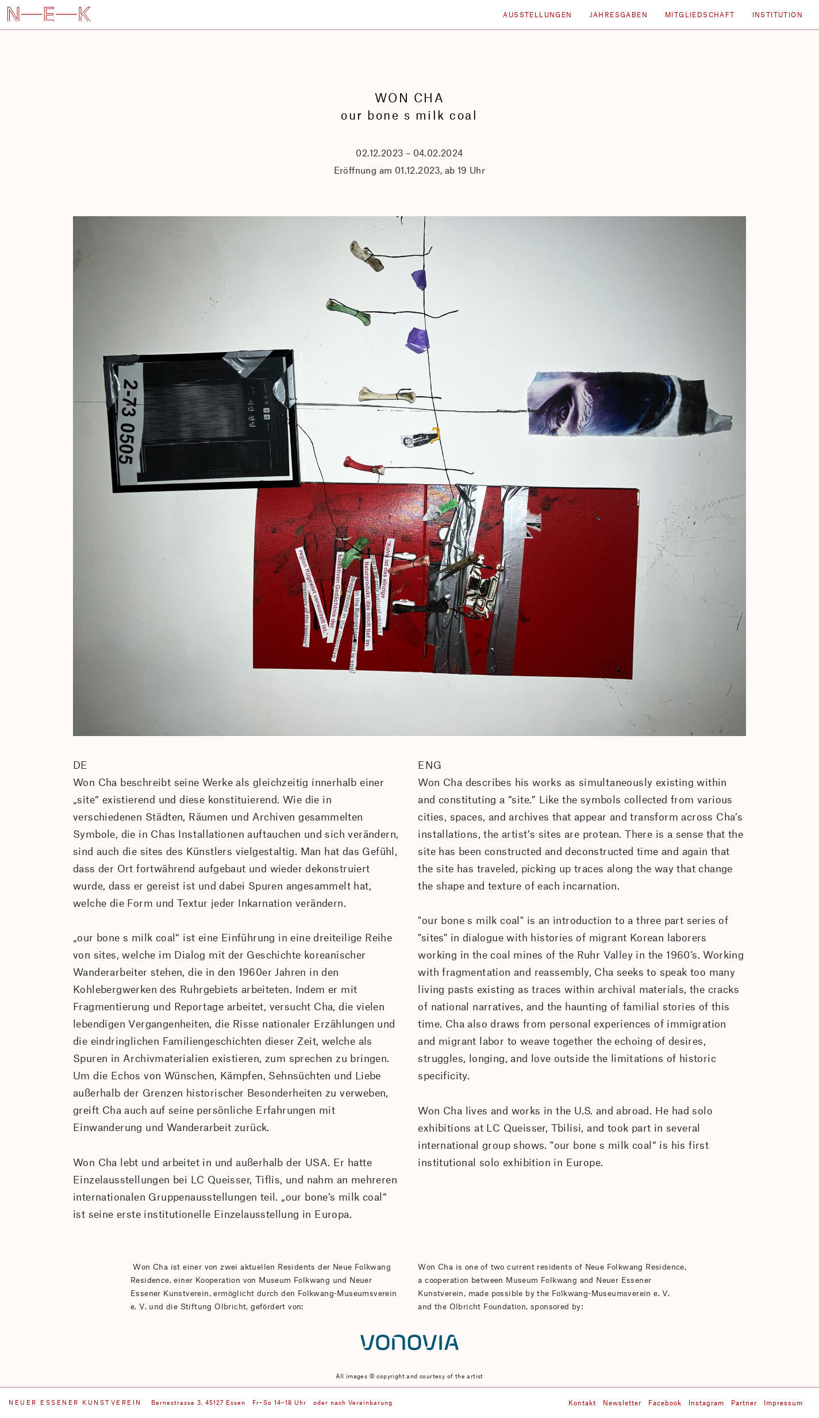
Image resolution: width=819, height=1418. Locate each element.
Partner (744, 1402)
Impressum (783, 1402)
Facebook (665, 1402)
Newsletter (622, 1402)
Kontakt (582, 1402)
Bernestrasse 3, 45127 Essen (198, 1402)
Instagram (706, 1402)
